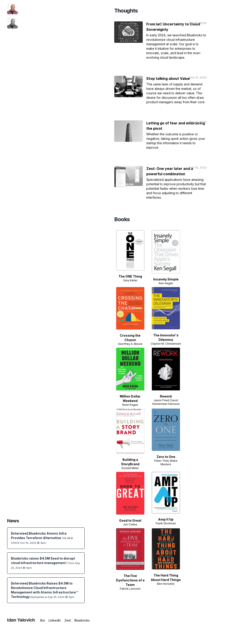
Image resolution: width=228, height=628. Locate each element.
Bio (42, 620)
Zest (67, 620)
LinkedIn (55, 620)
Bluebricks (82, 620)
